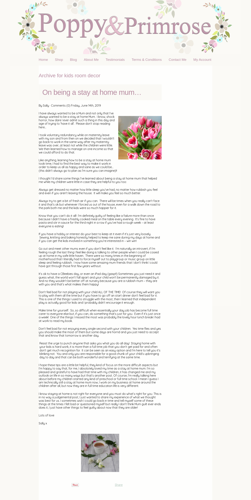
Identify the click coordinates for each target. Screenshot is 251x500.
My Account (202, 60)
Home (43, 60)
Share (119, 485)
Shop (59, 60)
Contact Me (177, 60)
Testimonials (115, 60)
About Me (91, 60)
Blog (73, 60)
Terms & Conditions (147, 60)
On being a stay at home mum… (91, 92)
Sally (46, 105)
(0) (68, 105)
